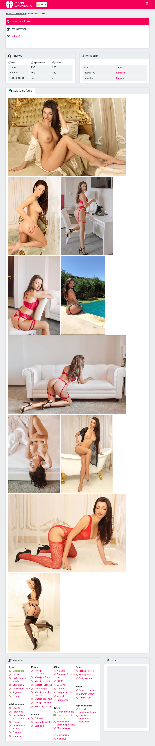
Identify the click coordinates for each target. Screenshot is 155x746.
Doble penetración (22, 688)
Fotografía (18, 711)
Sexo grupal (18, 685)
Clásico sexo (19, 670)
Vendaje (61, 696)
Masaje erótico (42, 677)
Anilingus (61, 738)
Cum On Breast (86, 694)
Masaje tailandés (43, 685)
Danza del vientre (43, 722)
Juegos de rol (64, 692)
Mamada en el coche (64, 730)
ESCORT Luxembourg (16, 13)
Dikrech (13, 35)
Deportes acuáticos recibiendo (84, 718)
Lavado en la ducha (19, 727)
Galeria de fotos (20, 90)
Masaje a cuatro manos (43, 693)
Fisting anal (85, 674)
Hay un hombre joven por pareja (21, 717)
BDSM (60, 681)
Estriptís (39, 718)
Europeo (120, 72)
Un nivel (17, 674)
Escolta (16, 708)
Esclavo (61, 685)
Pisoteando (62, 700)
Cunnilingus (63, 735)
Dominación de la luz (66, 676)
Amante (61, 670)
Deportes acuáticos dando (87, 711)
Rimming (17, 736)
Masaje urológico (43, 681)
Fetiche (16, 696)
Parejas (16, 722)
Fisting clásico (86, 670)
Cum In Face (85, 697)
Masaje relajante (43, 702)
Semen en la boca (88, 690)
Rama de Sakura (43, 706)
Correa (60, 688)
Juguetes (17, 692)
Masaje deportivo (43, 699)
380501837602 (19, 29)
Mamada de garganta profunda (66, 723)
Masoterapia (41, 688)
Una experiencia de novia (65, 717)
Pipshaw (17, 732)
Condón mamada (65, 711)
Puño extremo (86, 678)
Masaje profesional (40, 672)
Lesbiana (39, 725)
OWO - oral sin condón (20, 679)
